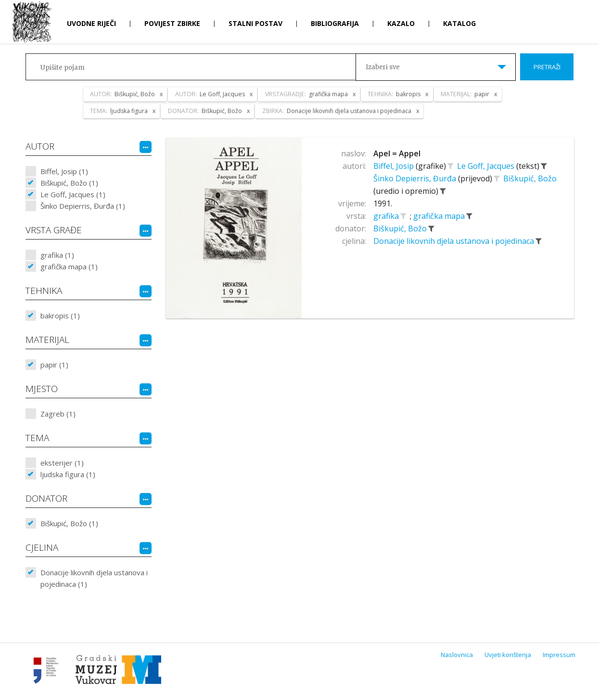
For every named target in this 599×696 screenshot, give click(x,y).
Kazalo (401, 23)
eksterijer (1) (62, 463)
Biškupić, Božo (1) (69, 183)
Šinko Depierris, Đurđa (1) (82, 206)
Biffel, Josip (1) (64, 171)
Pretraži (547, 67)
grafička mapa (440, 216)
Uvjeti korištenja (507, 654)
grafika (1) (57, 255)
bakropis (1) (60, 315)
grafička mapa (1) (69, 266)
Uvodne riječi (91, 23)
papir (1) (54, 364)
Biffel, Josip (394, 166)
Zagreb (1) (58, 413)
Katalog (459, 23)
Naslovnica (457, 654)
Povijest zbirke (172, 23)
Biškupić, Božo (530, 178)
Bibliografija (335, 23)
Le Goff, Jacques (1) (72, 194)
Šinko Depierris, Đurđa (415, 178)
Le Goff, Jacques (486, 166)
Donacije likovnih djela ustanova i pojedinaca (454, 241)
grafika (387, 216)
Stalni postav (255, 23)
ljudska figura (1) (67, 474)
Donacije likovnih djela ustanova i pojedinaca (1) (94, 578)
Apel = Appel (397, 153)
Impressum (559, 654)
